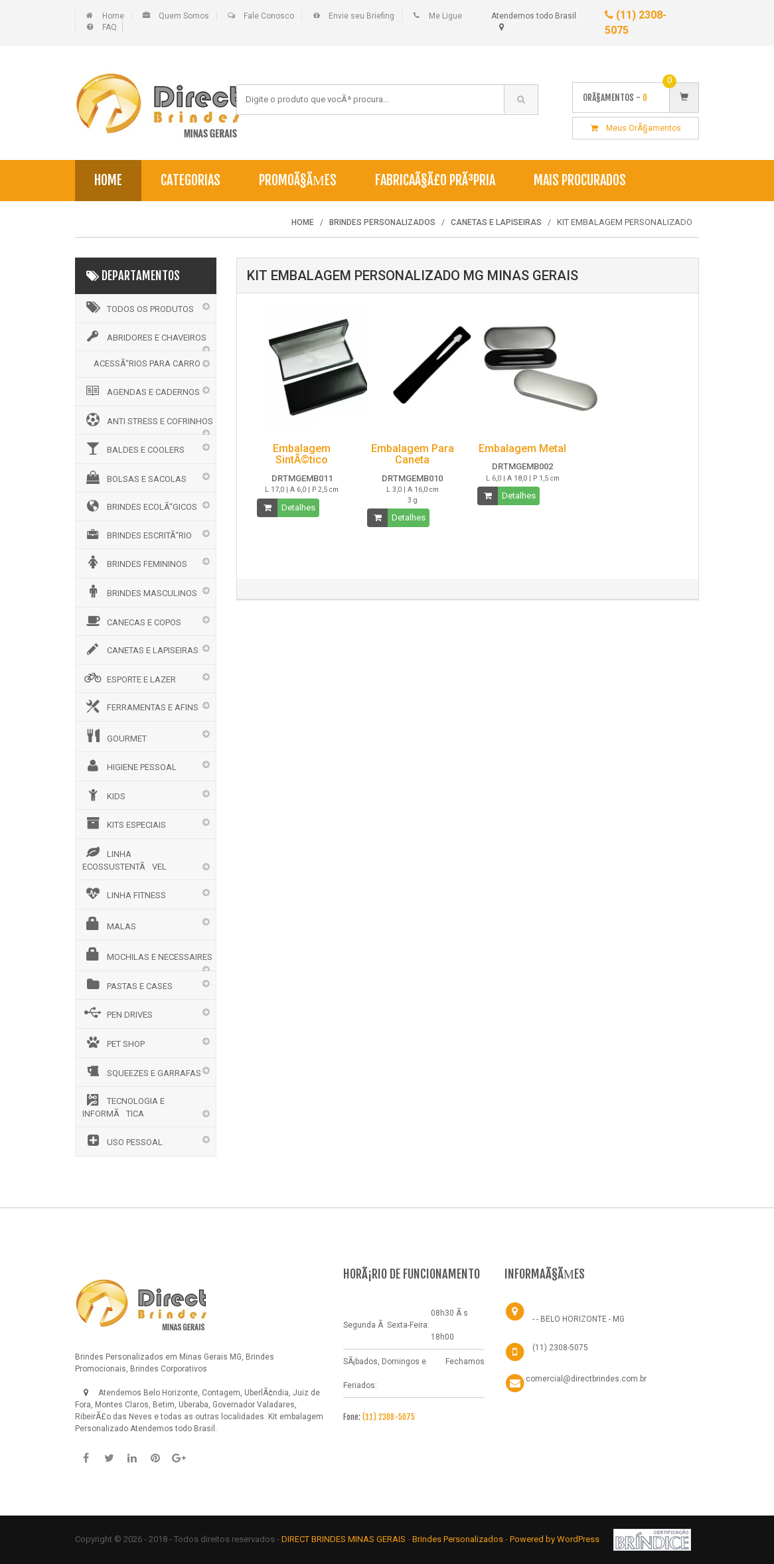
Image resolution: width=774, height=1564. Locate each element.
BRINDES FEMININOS (134, 562)
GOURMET (114, 736)
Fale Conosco (269, 16)
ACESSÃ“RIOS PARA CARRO (147, 363)
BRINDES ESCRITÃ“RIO (137, 534)
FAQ (109, 27)
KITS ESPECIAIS (124, 823)
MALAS (109, 924)
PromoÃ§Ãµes (298, 180)
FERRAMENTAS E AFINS (140, 706)
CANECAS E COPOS (131, 620)
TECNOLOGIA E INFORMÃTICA (123, 1106)
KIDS (103, 794)
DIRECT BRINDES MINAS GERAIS (343, 1539)
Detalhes (298, 507)
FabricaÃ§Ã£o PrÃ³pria (435, 180)
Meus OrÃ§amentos (636, 128)
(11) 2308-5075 (388, 1417)
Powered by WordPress (555, 1539)
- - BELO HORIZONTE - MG (578, 1319)
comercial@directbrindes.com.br (586, 1378)
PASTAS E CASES (127, 984)
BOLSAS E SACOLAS (134, 477)
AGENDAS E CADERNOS (141, 391)
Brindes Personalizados (458, 1539)
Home (113, 16)
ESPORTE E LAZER (129, 677)
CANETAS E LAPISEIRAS (140, 649)
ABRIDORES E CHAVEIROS (144, 336)
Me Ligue (445, 16)
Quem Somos (184, 16)
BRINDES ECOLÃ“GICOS (139, 505)
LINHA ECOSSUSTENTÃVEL (124, 859)
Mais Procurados (580, 180)
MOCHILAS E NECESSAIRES (147, 954)
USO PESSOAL (122, 1140)
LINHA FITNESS (124, 893)
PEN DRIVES (117, 1013)
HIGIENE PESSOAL (129, 765)
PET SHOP (113, 1042)
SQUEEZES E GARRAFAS (141, 1071)
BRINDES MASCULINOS (139, 591)
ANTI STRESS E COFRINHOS (147, 419)
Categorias (190, 180)
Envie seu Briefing (361, 16)
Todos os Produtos (138, 307)
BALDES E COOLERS (133, 448)
